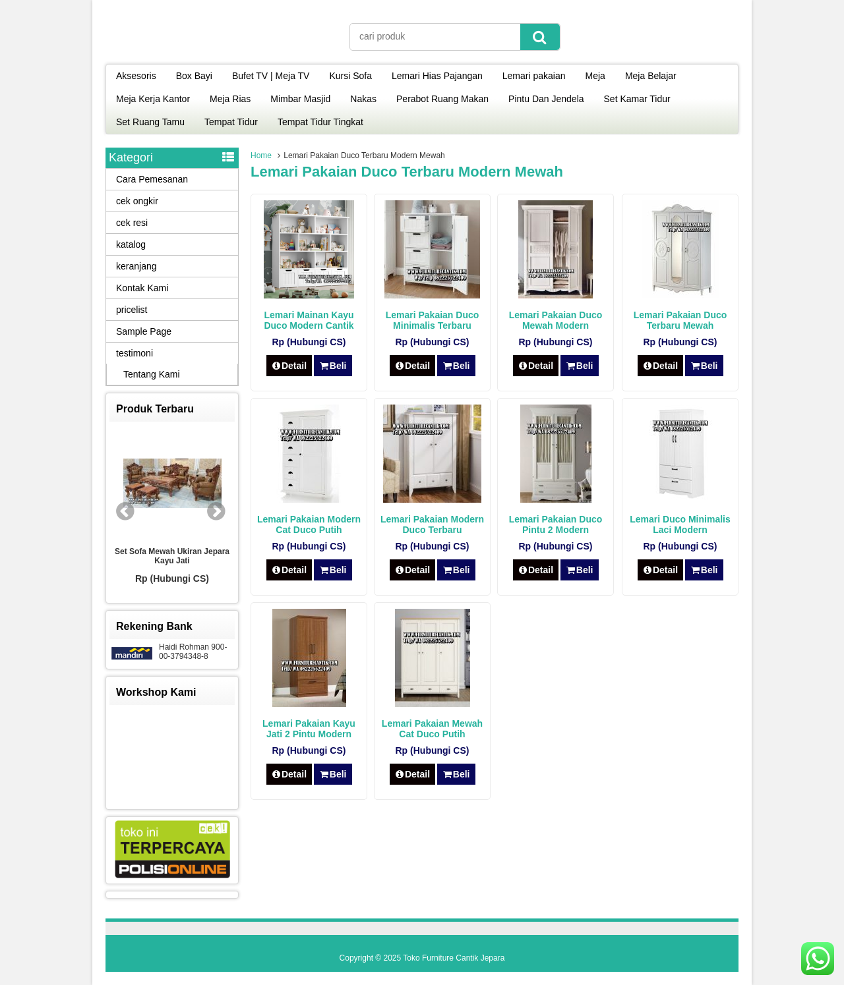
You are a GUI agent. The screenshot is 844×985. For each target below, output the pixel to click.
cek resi (132, 222)
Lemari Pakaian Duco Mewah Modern (556, 320)
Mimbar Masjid (300, 99)
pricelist (131, 309)
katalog (131, 244)
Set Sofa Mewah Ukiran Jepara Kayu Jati (172, 556)
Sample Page (143, 331)
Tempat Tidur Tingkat (320, 122)
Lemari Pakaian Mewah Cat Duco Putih (432, 728)
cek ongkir (137, 201)
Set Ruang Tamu (150, 122)
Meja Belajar (651, 75)
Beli (332, 365)
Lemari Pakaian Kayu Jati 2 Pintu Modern (308, 728)
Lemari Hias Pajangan (437, 75)
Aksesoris (136, 75)
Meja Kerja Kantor (153, 99)
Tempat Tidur (231, 122)
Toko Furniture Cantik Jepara (453, 958)
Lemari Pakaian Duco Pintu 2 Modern (556, 524)
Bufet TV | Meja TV (271, 75)
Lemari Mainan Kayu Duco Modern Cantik (308, 320)
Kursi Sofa (350, 75)
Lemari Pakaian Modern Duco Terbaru (432, 524)
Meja (595, 75)
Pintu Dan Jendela (546, 99)
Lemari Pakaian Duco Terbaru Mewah (680, 320)
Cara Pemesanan (152, 179)
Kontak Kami (142, 288)
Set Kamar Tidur (637, 99)
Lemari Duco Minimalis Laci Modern (680, 524)
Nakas (363, 99)
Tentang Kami (151, 374)
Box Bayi (194, 75)
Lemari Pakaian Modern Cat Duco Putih (309, 524)
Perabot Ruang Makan (442, 99)
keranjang (136, 266)
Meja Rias (230, 99)
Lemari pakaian (534, 75)
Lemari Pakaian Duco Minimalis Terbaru (432, 320)
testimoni (134, 353)
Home (261, 155)
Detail (289, 365)
